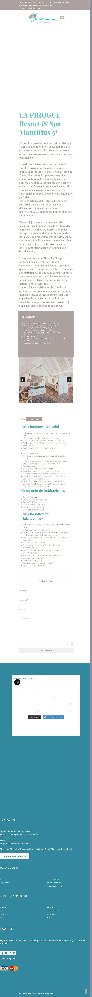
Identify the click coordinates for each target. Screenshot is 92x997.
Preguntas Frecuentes (53, 910)
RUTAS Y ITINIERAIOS (53, 879)
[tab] (22, 419)
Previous (23, 379)
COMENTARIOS (51, 914)
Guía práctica (50, 907)
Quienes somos (4, 882)
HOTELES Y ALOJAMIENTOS (55, 886)
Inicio (1, 879)
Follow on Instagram (53, 717)
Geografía (3, 914)
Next (69, 379)
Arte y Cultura (4, 917)
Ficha (23, 419)
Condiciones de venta (15, 856)
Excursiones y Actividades (54, 882)
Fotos (38, 419)
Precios (30, 419)
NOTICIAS (49, 917)
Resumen (3, 907)
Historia (2, 910)
